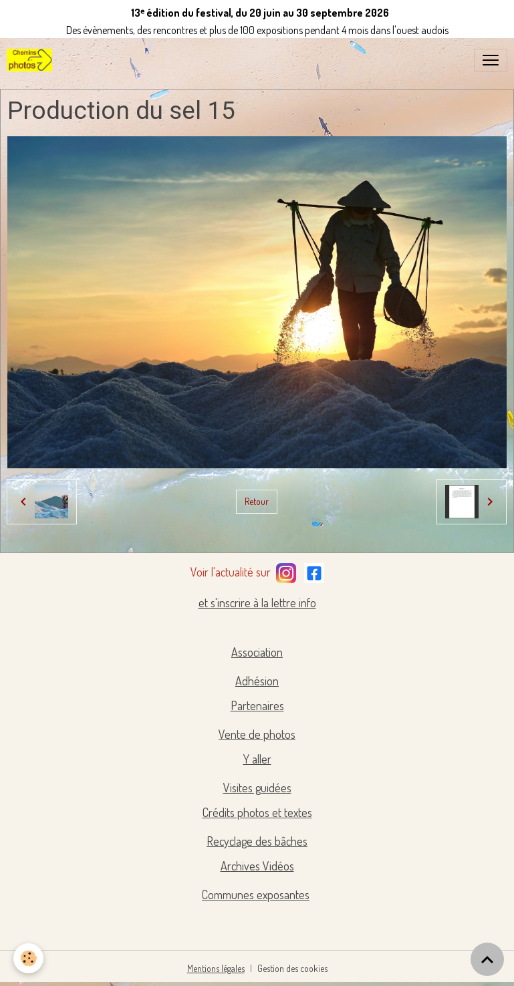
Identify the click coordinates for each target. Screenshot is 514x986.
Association (257, 652)
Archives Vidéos (257, 865)
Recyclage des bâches (257, 841)
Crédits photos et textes (257, 812)
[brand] (32, 60)
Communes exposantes (255, 894)
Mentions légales (216, 968)
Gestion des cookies (292, 968)
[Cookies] (28, 958)
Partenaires (257, 705)
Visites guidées (257, 787)
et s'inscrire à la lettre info (257, 602)
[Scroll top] (487, 959)
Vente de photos (257, 734)
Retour (257, 501)
